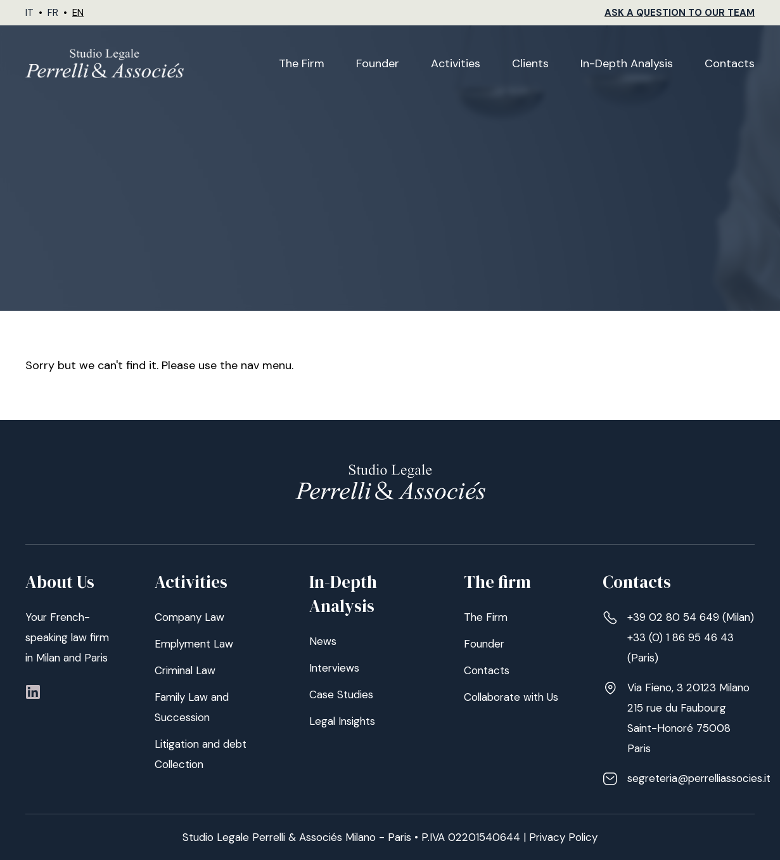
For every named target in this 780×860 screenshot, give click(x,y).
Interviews (334, 668)
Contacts (730, 63)
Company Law (189, 617)
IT (29, 12)
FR (53, 12)
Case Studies (341, 694)
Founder (377, 63)
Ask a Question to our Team (679, 12)
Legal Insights (342, 721)
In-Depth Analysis (626, 63)
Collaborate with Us (511, 697)
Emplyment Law (194, 644)
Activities (455, 63)
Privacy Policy (563, 837)
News (322, 641)
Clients (530, 63)
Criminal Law (185, 670)
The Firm (301, 63)
